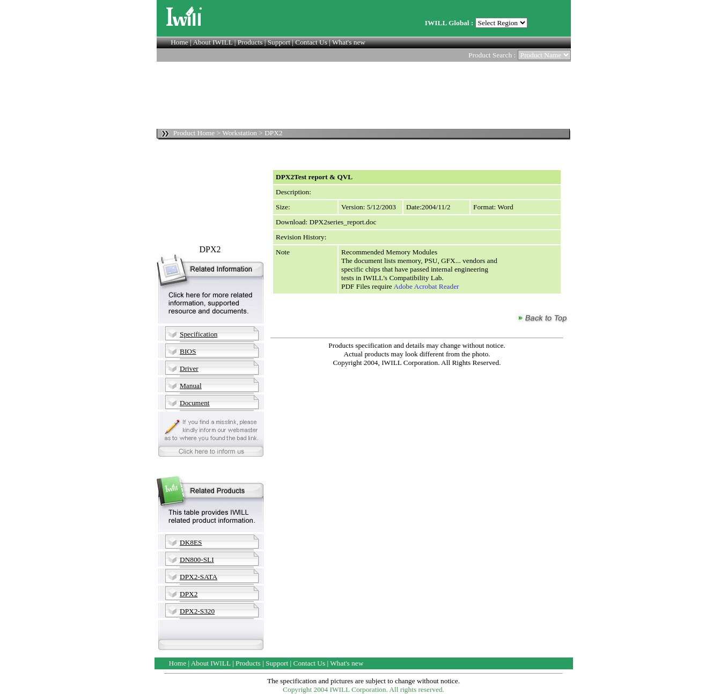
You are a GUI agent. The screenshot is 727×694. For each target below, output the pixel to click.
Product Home (194, 133)
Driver (189, 368)
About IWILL (212, 42)
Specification (198, 334)
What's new (348, 42)
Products (250, 42)
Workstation (239, 133)
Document (195, 403)
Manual (191, 386)
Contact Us (311, 42)
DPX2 (188, 594)
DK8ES (191, 542)
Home (179, 42)
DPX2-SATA (198, 577)
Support (279, 42)
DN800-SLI (197, 560)
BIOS (188, 351)
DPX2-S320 (197, 611)
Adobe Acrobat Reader (426, 286)
